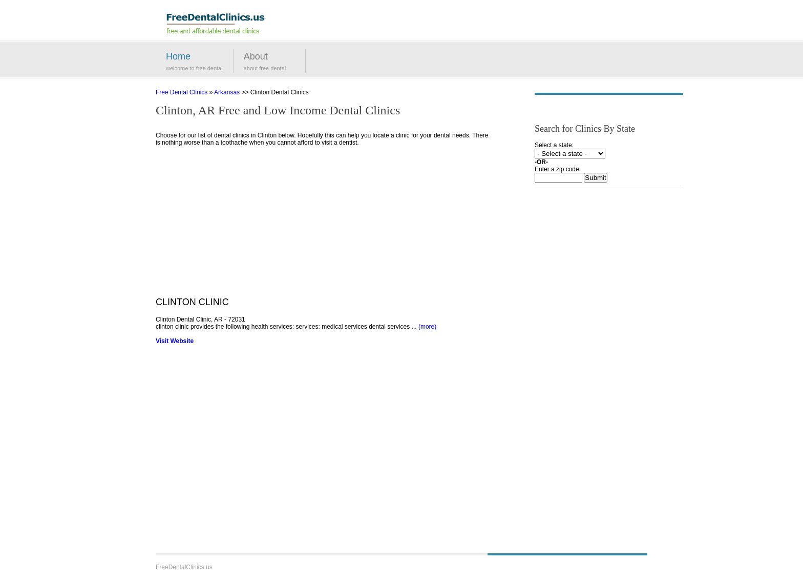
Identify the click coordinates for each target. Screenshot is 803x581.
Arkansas (227, 92)
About (256, 56)
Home (178, 56)
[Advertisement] (322, 225)
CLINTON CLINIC (192, 302)
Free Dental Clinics (181, 92)
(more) (427, 326)
